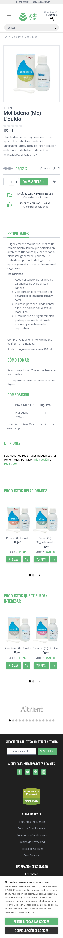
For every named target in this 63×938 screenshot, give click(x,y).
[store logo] (28, 17)
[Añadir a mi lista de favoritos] (54, 181)
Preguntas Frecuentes (32, 822)
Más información (26, 912)
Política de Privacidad (31, 842)
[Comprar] (26, 559)
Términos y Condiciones (31, 835)
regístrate (10, 463)
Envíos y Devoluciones (32, 828)
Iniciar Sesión (22, 2)
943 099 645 (52, 14)
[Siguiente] (40, 575)
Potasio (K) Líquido (18, 538)
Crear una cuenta (41, 2)
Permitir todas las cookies (31, 921)
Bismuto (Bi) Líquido (45, 648)
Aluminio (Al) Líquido (18, 648)
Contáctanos (31, 855)
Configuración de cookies (31, 930)
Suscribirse (47, 751)
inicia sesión (41, 459)
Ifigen (7, 108)
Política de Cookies (31, 849)
